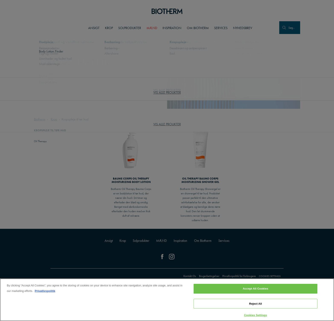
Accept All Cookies (255, 289)
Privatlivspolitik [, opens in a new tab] (45, 291)
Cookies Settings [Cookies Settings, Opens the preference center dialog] (255, 315)
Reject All (255, 304)
